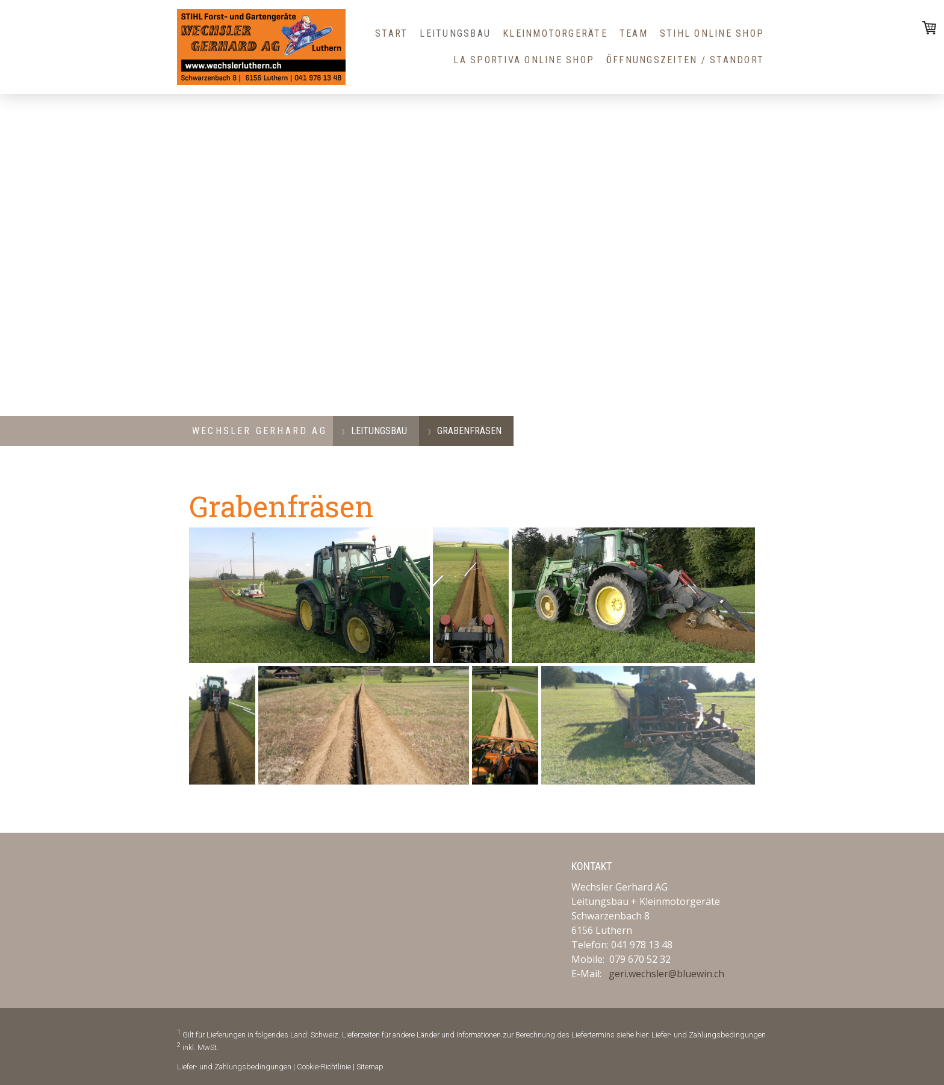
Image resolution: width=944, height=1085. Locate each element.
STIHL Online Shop (712, 33)
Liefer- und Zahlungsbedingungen (708, 1034)
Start (391, 33)
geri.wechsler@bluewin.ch (666, 973)
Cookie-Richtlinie (324, 1066)
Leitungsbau (455, 33)
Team (634, 33)
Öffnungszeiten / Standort (685, 60)
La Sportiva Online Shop (523, 60)
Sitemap (370, 1066)
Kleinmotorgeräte (555, 33)
